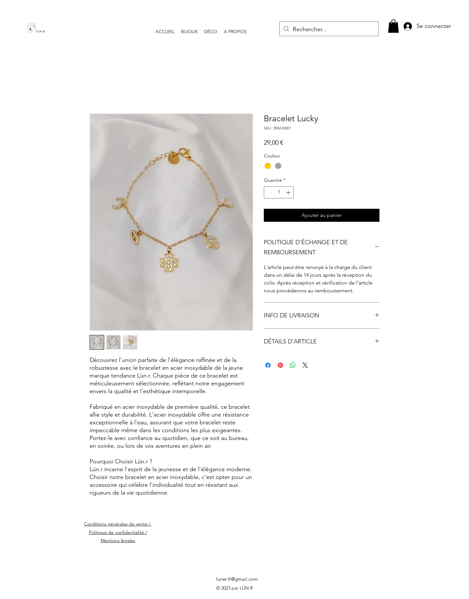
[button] (393, 26)
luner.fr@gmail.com (237, 579)
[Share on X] (305, 365)
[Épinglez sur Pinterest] (280, 365)
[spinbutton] (279, 192)
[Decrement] (269, 192)
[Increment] (289, 192)
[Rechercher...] (329, 29)
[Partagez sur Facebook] (268, 365)
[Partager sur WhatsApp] (293, 365)
